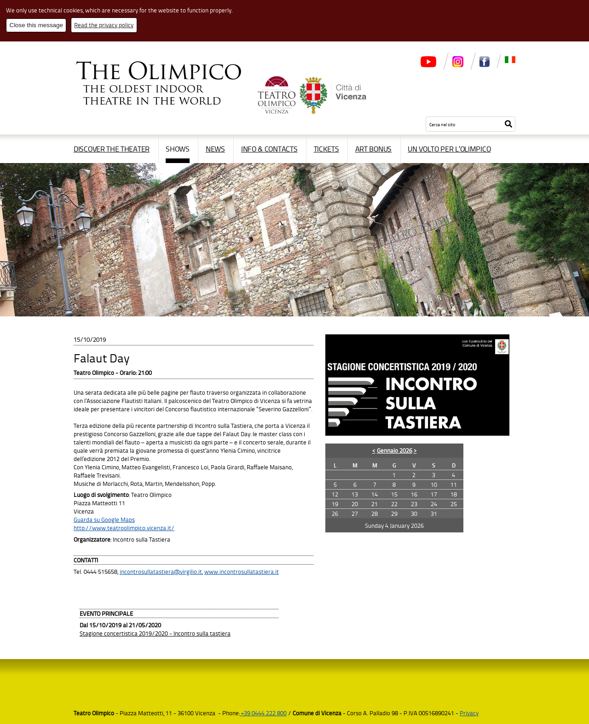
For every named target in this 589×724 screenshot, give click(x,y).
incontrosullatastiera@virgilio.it (161, 571)
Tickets (326, 149)
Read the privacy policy (103, 25)
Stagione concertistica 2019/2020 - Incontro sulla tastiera (155, 633)
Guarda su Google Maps (104, 519)
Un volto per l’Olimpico (449, 149)
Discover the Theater (112, 149)
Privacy (469, 713)
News (215, 149)
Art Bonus (373, 149)
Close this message (36, 25)
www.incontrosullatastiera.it (241, 571)
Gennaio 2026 (394, 450)
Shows (178, 149)
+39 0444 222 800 (263, 713)
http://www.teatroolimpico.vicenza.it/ (124, 528)
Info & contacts (269, 149)
